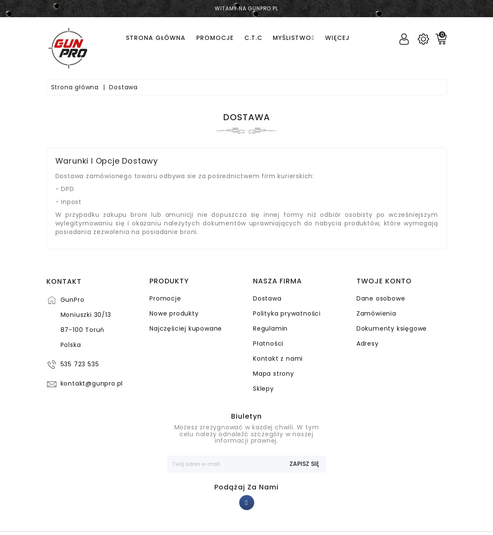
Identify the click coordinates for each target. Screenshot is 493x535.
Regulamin (270, 328)
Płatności (268, 343)
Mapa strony (273, 373)
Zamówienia (376, 313)
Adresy (367, 343)
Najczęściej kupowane (185, 328)
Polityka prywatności (287, 313)
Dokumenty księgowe (391, 328)
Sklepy (263, 388)
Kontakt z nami (278, 358)
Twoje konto (384, 281)
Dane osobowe (380, 298)
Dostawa (267, 298)
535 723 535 (80, 364)
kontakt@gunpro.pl (92, 383)
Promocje (165, 298)
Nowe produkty (173, 313)
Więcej (337, 37)
